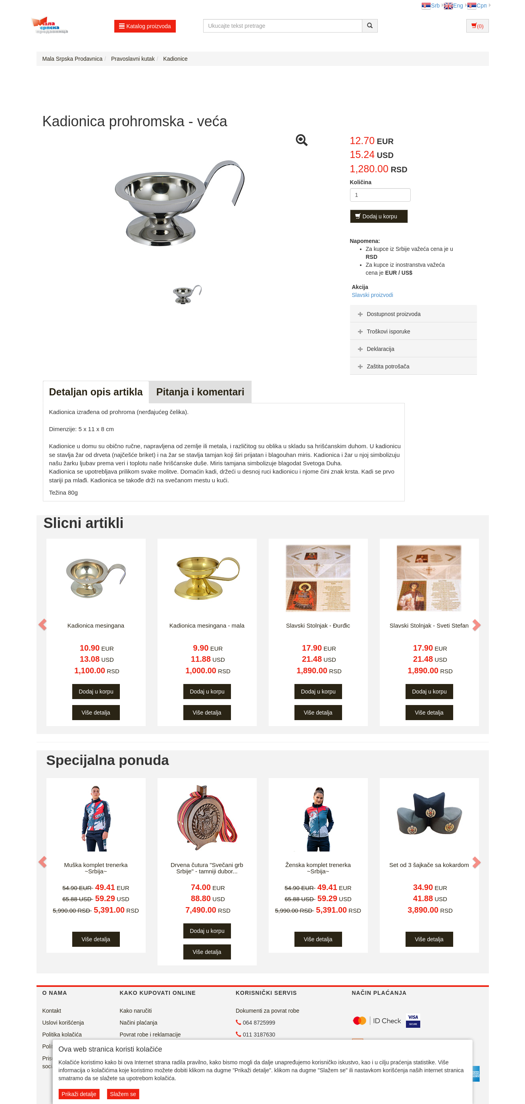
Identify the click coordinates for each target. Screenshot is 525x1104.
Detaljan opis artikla (96, 391)
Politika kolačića (62, 1034)
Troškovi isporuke (383, 331)
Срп (477, 5)
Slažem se (123, 1094)
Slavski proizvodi (372, 295)
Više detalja (95, 712)
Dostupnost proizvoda (388, 314)
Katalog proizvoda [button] (145, 26)
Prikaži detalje (79, 1094)
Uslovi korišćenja (63, 1022)
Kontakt (51, 1011)
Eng (453, 5)
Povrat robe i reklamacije (150, 1034)
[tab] (413, 313)
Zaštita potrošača (383, 366)
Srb (430, 5)
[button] (43, 624)
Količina (360, 182)
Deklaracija (375, 349)
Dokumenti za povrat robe (267, 1011)
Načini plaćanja (139, 1022)
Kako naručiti (136, 1011)
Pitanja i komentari (200, 391)
